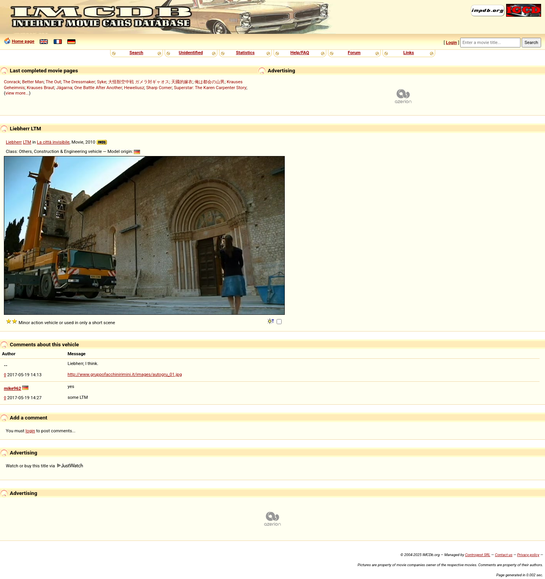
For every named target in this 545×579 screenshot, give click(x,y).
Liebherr (14, 142)
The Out (53, 81)
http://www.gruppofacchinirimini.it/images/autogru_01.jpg (125, 374)
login (30, 430)
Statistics (245, 52)
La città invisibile (53, 142)
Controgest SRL (477, 555)
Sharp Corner (159, 87)
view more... (17, 93)
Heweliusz (134, 87)
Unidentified (191, 52)
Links (408, 52)
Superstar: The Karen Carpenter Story (210, 87)
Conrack (12, 81)
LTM (27, 142)
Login (451, 42)
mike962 (12, 388)
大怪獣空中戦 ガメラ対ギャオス (138, 81)
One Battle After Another (98, 87)
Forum (354, 52)
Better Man (33, 81)
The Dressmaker (79, 81)
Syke (101, 81)
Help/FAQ (299, 52)
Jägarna (64, 87)
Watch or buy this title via (44, 465)
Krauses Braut (40, 87)
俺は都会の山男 (209, 81)
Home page (23, 41)
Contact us (503, 555)
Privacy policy (528, 555)
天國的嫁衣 (182, 81)
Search (136, 52)
